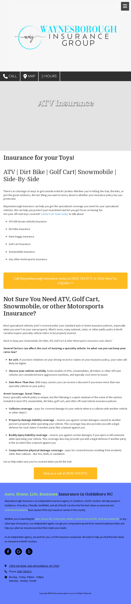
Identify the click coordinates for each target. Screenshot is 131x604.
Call (10, 76)
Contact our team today (54, 214)
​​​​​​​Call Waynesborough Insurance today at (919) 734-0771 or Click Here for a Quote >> (65, 280)
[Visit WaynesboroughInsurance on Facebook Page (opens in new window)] (8, 551)
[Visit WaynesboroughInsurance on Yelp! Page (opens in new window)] (29, 551)
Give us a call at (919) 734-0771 (65, 473)
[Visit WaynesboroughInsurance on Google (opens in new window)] (18, 551)
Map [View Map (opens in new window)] (29, 76)
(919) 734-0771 (24, 571)
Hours (49, 76)
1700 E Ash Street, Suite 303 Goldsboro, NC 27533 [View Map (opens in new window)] (34, 566)
